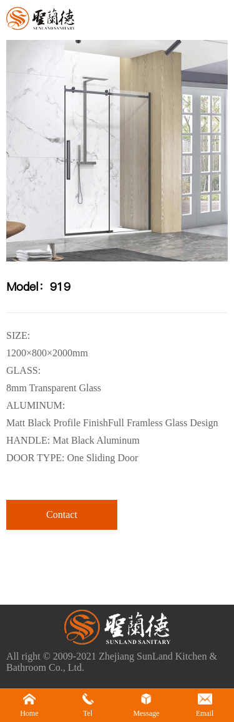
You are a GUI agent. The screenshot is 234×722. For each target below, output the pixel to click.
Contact (61, 514)
